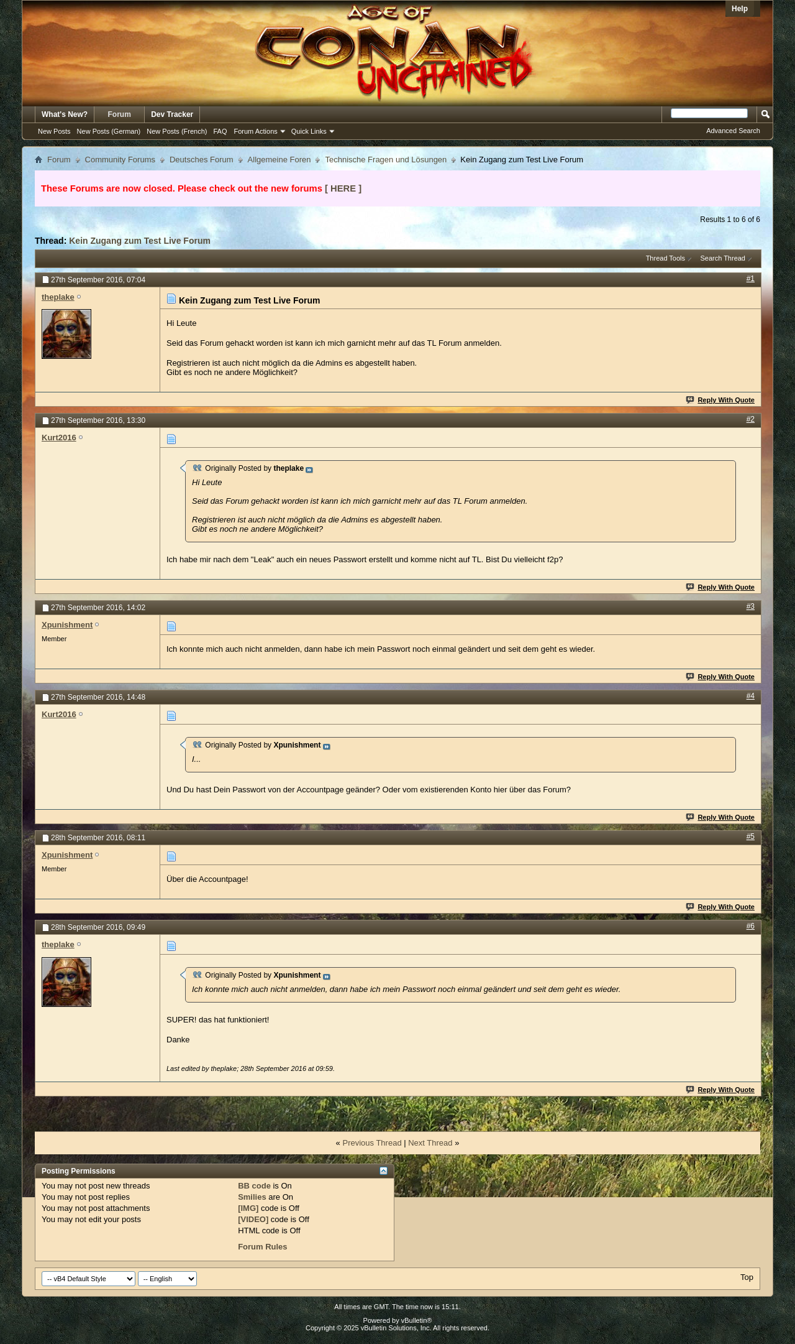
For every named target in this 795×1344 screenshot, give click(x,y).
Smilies (252, 1197)
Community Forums (120, 159)
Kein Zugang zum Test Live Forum (140, 241)
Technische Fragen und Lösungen (386, 159)
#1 (751, 278)
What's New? (65, 114)
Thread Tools (665, 258)
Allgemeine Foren (279, 159)
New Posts (54, 131)
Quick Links (309, 131)
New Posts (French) (177, 131)
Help (740, 8)
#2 (751, 419)
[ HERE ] (343, 188)
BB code (254, 1185)
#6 (751, 926)
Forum (119, 114)
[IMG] (248, 1208)
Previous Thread (371, 1142)
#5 (751, 836)
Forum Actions (256, 131)
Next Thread (430, 1142)
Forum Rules (262, 1246)
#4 (751, 696)
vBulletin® (416, 1320)
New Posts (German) (109, 131)
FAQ (220, 131)
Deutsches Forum (202, 159)
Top (746, 1277)
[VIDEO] (253, 1219)
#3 (751, 606)
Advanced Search (733, 130)
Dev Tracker (172, 114)
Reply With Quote (721, 400)
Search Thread (722, 258)
